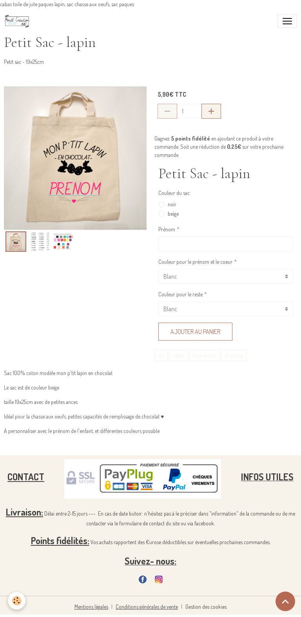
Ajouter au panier (195, 332)
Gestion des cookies (206, 606)
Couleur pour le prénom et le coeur (195, 261)
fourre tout (204, 355)
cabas (179, 355)
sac (161, 355)
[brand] (18, 21)
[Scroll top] (285, 601)
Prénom (166, 229)
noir (172, 204)
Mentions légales (91, 606)
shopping (233, 355)
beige (173, 213)
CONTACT (25, 477)
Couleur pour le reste (180, 294)
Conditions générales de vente (147, 606)
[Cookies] (16, 601)
